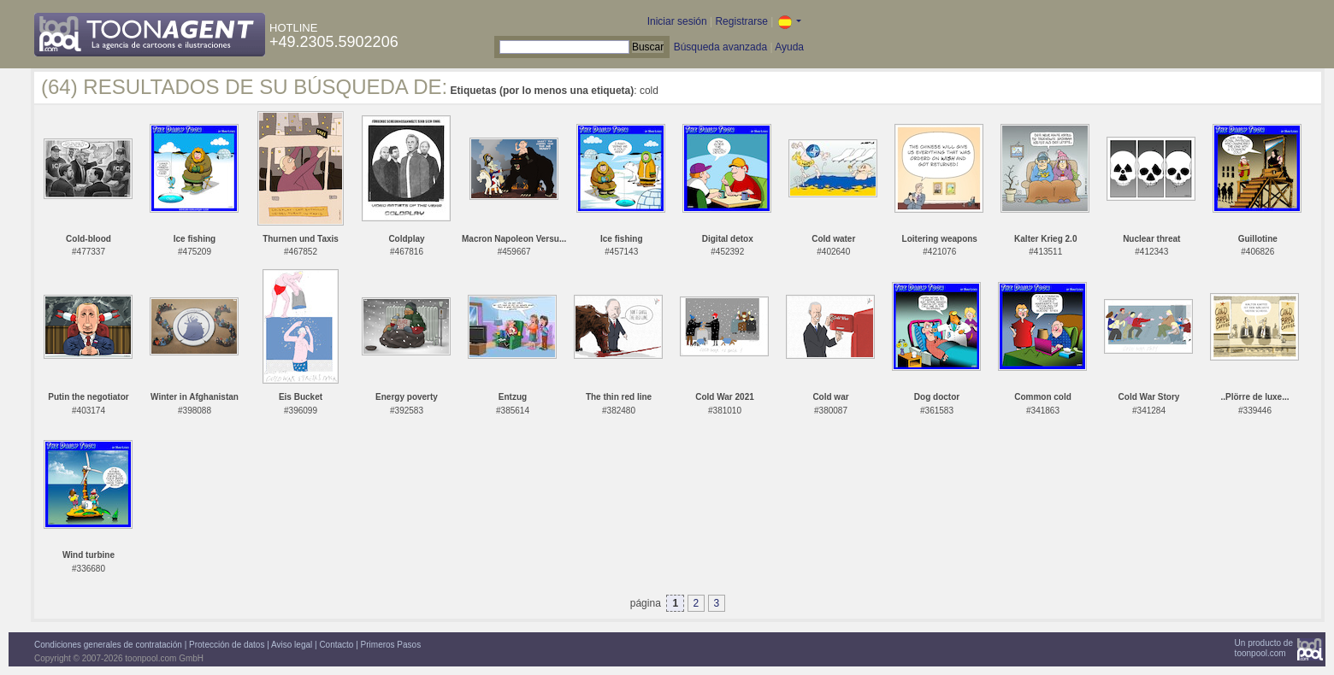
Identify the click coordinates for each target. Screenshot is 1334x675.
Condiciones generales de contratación (108, 644)
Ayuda (789, 47)
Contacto (336, 644)
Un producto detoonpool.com (1264, 648)
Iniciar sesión (677, 21)
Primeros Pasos (391, 644)
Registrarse (741, 21)
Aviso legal (291, 644)
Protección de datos (226, 644)
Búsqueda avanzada (720, 47)
